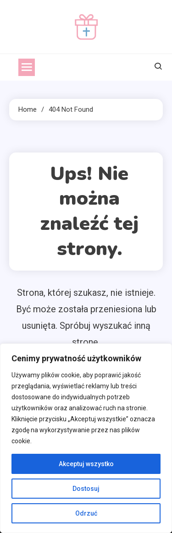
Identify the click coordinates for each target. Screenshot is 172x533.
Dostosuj (86, 488)
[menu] (26, 67)
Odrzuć (86, 513)
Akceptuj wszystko (86, 464)
